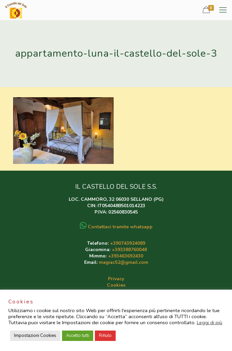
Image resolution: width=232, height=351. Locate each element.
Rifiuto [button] (105, 336)
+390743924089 (127, 243)
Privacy (116, 279)
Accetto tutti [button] (77, 336)
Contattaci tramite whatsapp (116, 227)
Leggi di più (209, 322)
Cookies (116, 285)
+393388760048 (129, 249)
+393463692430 (125, 256)
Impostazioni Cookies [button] (35, 336)
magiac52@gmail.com (123, 262)
